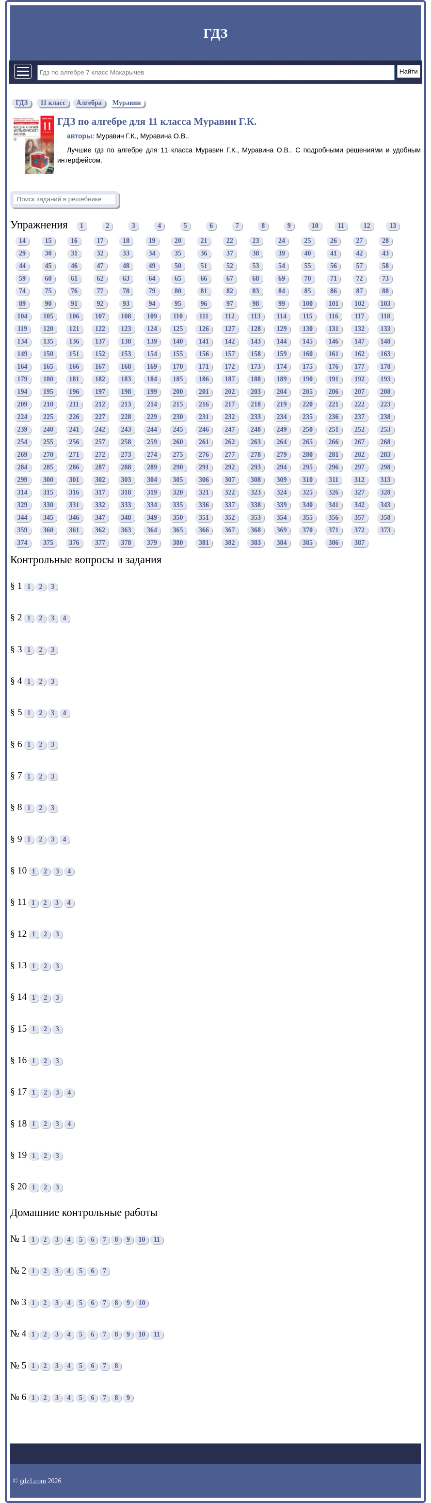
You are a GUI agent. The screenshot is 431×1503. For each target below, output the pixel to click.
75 (48, 291)
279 (282, 455)
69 (281, 279)
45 (48, 266)
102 (359, 304)
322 (230, 492)
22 (229, 241)
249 (282, 430)
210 (48, 404)
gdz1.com (32, 1481)
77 (100, 291)
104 (22, 316)
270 (48, 455)
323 (256, 492)
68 (256, 279)
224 (22, 417)
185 (178, 379)
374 (22, 543)
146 (334, 342)
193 (386, 379)
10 (315, 226)
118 (385, 316)
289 (152, 467)
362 (100, 530)
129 (282, 329)
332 (100, 505)
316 (74, 492)
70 (307, 279)
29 (22, 253)
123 (126, 329)
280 (308, 455)
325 (308, 492)
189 (282, 379)
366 (204, 530)
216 (204, 404)
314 (22, 492)
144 (282, 342)
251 (334, 430)
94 (152, 304)
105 (48, 316)
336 (204, 505)
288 (126, 467)
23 (256, 241)
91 (74, 304)
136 (74, 342)
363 (126, 530)
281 (334, 455)
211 (74, 404)
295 (308, 467)
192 (359, 379)
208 (386, 392)
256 (74, 442)
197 (100, 392)
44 (22, 266)
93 (126, 304)
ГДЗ (215, 33)
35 (178, 253)
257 (100, 442)
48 (126, 266)
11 (341, 226)
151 (74, 354)
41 (333, 253)
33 (126, 253)
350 (178, 518)
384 (282, 543)
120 (48, 329)
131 (334, 329)
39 (281, 253)
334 (152, 505)
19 (152, 241)
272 (100, 455)
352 (230, 518)
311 (333, 480)
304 (152, 480)
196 (74, 392)
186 (204, 379)
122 (100, 329)
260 (178, 442)
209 (22, 404)
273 (126, 455)
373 (386, 530)
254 (22, 442)
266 (334, 442)
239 (22, 430)
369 (282, 530)
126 (204, 329)
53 (256, 266)
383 (256, 543)
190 (308, 379)
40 (307, 253)
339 (282, 505)
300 (48, 480)
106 (74, 316)
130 (308, 329)
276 (204, 455)
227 (100, 417)
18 (126, 241)
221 (334, 404)
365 (178, 530)
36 (204, 253)
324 (282, 492)
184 (152, 379)
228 (126, 417)
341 (334, 505)
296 (334, 467)
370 (308, 530)
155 (178, 354)
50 (178, 266)
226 (74, 417)
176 (334, 367)
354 (282, 518)
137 (100, 342)
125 (178, 329)
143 (256, 342)
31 (74, 253)
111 (203, 316)
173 (256, 367)
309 (282, 480)
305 (178, 480)
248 (256, 430)
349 (152, 518)
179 (22, 379)
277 (230, 455)
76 (74, 291)
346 (74, 518)
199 (152, 392)
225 (48, 417)
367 (230, 530)
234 (282, 417)
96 (204, 304)
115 (307, 316)
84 (281, 291)
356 (334, 518)
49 (152, 266)
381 (204, 543)
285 (48, 467)
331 (74, 505)
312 (359, 480)
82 (229, 291)
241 (74, 430)
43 (385, 253)
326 (334, 492)
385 (308, 543)
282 (359, 455)
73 (385, 279)
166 (74, 367)
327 (359, 492)
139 (152, 342)
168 (126, 367)
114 (282, 316)
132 (359, 329)
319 (152, 492)
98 (256, 304)
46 (74, 266)
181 (74, 379)
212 (100, 404)
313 (386, 480)
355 (308, 518)
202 (230, 392)
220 (308, 404)
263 (256, 442)
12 (367, 226)
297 (359, 467)
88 (385, 291)
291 (204, 467)
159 (282, 354)
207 (359, 392)
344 (22, 518)
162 (359, 354)
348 (126, 518)
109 (152, 316)
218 (256, 404)
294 (282, 467)
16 (74, 241)
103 (386, 304)
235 (308, 417)
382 (230, 543)
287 (100, 467)
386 (334, 543)
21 (204, 241)
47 (100, 266)
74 (22, 291)
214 (152, 404)
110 (178, 316)
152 (100, 354)
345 (48, 518)
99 (281, 304)
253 (386, 430)
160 (308, 354)
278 (256, 455)
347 (100, 518)
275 (178, 455)
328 (386, 492)
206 (334, 392)
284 (22, 467)
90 (48, 304)
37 (229, 253)
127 (230, 329)
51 (204, 266)
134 (22, 342)
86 (333, 291)
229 (152, 417)
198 (126, 392)
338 (256, 505)
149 (22, 354)
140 (178, 342)
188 (256, 379)
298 (386, 467)
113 (255, 316)
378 (126, 543)
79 (152, 291)
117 (359, 316)
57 (359, 266)
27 (359, 241)
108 (126, 316)
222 (359, 404)
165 (48, 367)
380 (178, 543)
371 (334, 530)
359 (22, 530)
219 (282, 404)
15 (48, 241)
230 (178, 417)
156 (204, 354)
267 (359, 442)
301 (74, 480)
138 (126, 342)
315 (48, 492)
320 (178, 492)
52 (229, 266)
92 (100, 304)
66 (204, 279)
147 (359, 342)
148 (386, 342)
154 (152, 354)
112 (230, 316)
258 (126, 442)
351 (204, 518)
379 (152, 543)
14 (22, 241)
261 (204, 442)
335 (178, 505)
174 (282, 367)
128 (256, 329)
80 (178, 291)
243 (126, 430)
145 (308, 342)
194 (22, 392)
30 (48, 253)
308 (256, 480)
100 (308, 304)
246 (204, 430)
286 (74, 467)
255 (48, 442)
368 (256, 530)
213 (126, 404)
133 (386, 329)
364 (152, 530)
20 (178, 241)
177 (359, 367)
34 (152, 253)
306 (204, 480)
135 (48, 342)
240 (48, 430)
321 (204, 492)
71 (333, 279)
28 (385, 241)
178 (386, 367)
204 (282, 392)
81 (204, 291)
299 (22, 480)
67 (229, 279)
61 (74, 279)
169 (152, 367)
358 (386, 518)
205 (308, 392)
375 (48, 543)
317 (100, 492)
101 (334, 304)
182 (100, 379)
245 (178, 430)
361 (74, 530)
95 (178, 304)
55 (307, 266)
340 (308, 505)
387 (359, 543)
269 (22, 455)
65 (178, 279)
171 (204, 367)
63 (126, 279)
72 (359, 279)
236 (334, 417)
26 (333, 241)
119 (22, 329)
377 (100, 543)
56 (333, 266)
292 (230, 467)
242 (100, 430)
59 (22, 279)
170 (178, 367)
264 (282, 442)
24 (281, 241)
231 (204, 417)
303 (126, 480)
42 (359, 253)
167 (100, 367)
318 (126, 492)
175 (308, 367)
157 (230, 354)
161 (334, 354)
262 (230, 442)
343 (386, 505)
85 (307, 291)
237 (359, 417)
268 (386, 442)
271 (74, 455)
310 (308, 480)
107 (100, 316)
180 (48, 379)
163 (386, 354)
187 (230, 379)
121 (74, 329)
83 (256, 291)
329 (22, 505)
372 (359, 530)
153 (126, 354)
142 (230, 342)
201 (204, 392)
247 (230, 430)
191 (334, 379)
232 (230, 417)
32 (100, 253)
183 (126, 379)
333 (126, 505)
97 (229, 304)
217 (230, 404)
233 (256, 417)
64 (152, 279)
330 (48, 505)
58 (385, 266)
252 (359, 430)
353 (256, 518)
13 (392, 226)
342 (359, 505)
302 (100, 480)
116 (333, 316)
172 (230, 367)
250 (308, 430)
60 (48, 279)
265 (308, 442)
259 (152, 442)
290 (178, 467)
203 (256, 392)
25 (307, 241)
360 (48, 530)
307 (230, 480)
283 (386, 455)
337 (230, 505)
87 (359, 291)
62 (100, 279)
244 (152, 430)
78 (126, 291)
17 (100, 241)
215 (178, 404)
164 (22, 367)
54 (281, 266)
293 (256, 467)
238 (386, 417)
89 (22, 304)
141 (204, 342)
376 (74, 543)
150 (48, 354)
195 (48, 392)
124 (152, 329)
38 (256, 253)
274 (152, 455)
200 (178, 392)
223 (386, 404)
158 (256, 354)
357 (359, 518)
